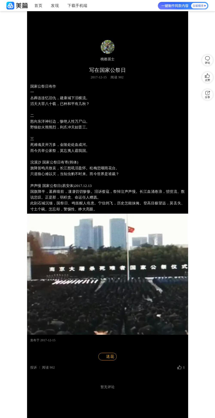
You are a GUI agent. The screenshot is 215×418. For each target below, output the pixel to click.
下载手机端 (77, 5)
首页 (38, 5)
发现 (55, 5)
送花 (107, 356)
